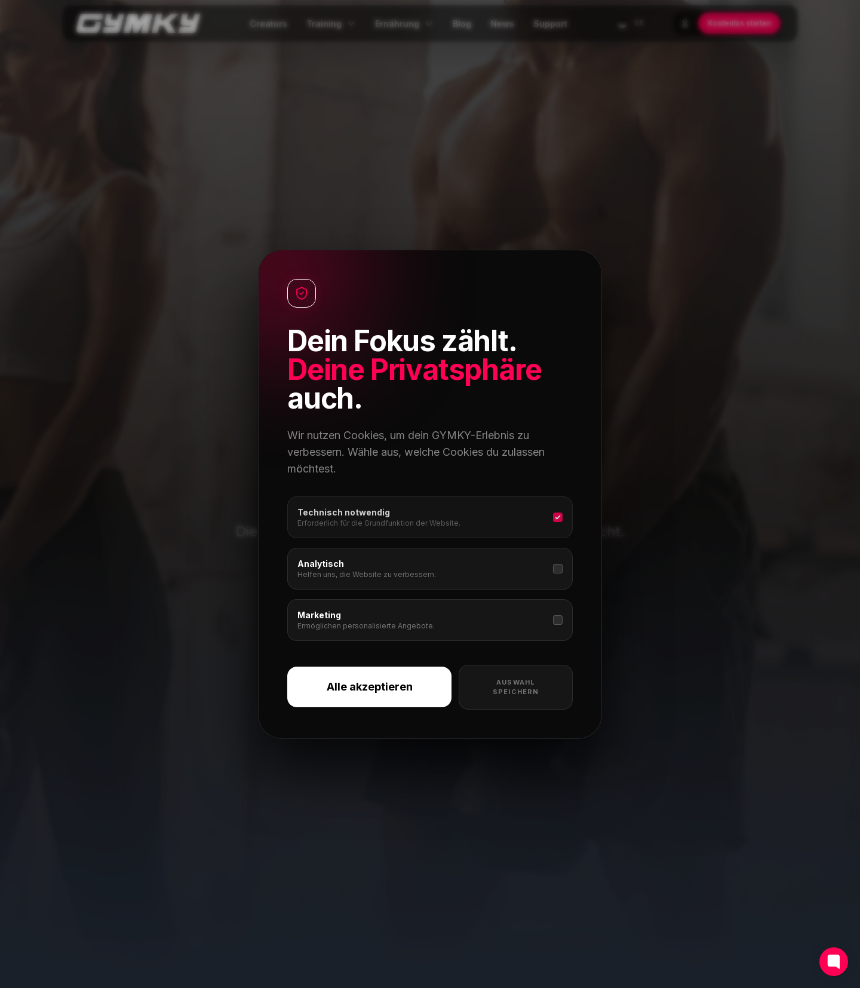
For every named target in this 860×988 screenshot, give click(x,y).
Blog (462, 24)
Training (331, 24)
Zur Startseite (361, 606)
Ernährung (404, 24)
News (502, 24)
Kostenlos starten (739, 23)
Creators (268, 24)
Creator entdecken (487, 606)
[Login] (685, 23)
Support (550, 24)
